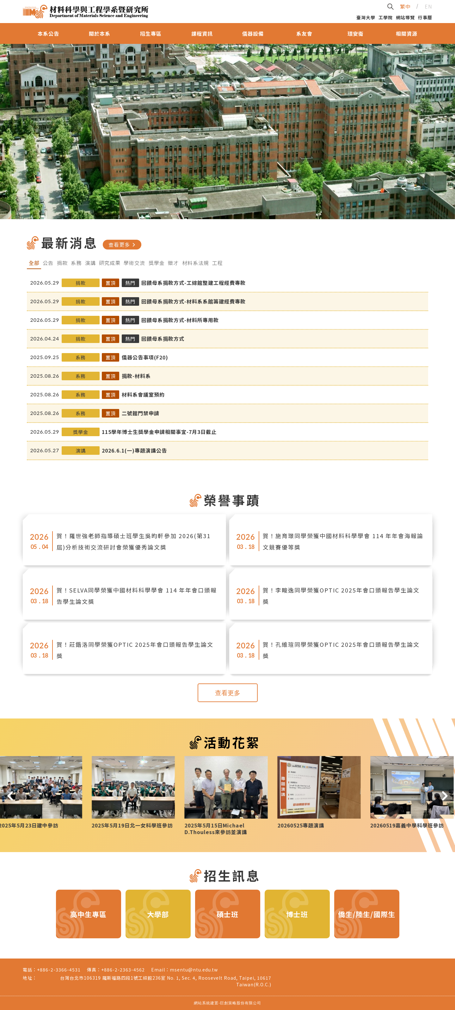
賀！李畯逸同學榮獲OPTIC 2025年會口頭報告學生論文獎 (341, 595)
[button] (10, 796)
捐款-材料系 (136, 376)
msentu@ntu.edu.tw (194, 969)
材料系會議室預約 (143, 394)
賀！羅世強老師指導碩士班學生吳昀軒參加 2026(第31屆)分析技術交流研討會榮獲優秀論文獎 (134, 541)
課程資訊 (202, 33)
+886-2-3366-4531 (59, 969)
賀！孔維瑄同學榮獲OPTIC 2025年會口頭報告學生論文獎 (341, 650)
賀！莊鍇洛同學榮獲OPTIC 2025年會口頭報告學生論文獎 (135, 650)
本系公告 (48, 33)
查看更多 (123, 244)
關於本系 (99, 33)
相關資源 (406, 33)
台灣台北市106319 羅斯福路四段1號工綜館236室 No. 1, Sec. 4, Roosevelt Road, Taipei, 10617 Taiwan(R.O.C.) (165, 981)
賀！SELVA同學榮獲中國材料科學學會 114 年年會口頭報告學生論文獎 (137, 595)
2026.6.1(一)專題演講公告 (134, 450)
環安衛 (355, 33)
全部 (34, 263)
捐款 (62, 263)
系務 (76, 263)
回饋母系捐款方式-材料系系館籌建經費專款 (193, 301)
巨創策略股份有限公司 (240, 1003)
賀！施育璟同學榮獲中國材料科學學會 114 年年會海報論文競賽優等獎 (343, 541)
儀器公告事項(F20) (145, 357)
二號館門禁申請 (140, 413)
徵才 (173, 263)
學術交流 (134, 263)
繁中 (405, 6)
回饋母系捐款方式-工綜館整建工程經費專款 (193, 282)
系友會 (304, 33)
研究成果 (109, 263)
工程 (217, 263)
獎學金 (157, 263)
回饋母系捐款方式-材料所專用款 (180, 320)
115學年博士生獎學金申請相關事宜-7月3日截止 (159, 432)
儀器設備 (253, 33)
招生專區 (151, 33)
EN (428, 6)
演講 (90, 263)
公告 (48, 263)
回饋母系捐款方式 (162, 338)
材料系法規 (195, 263)
